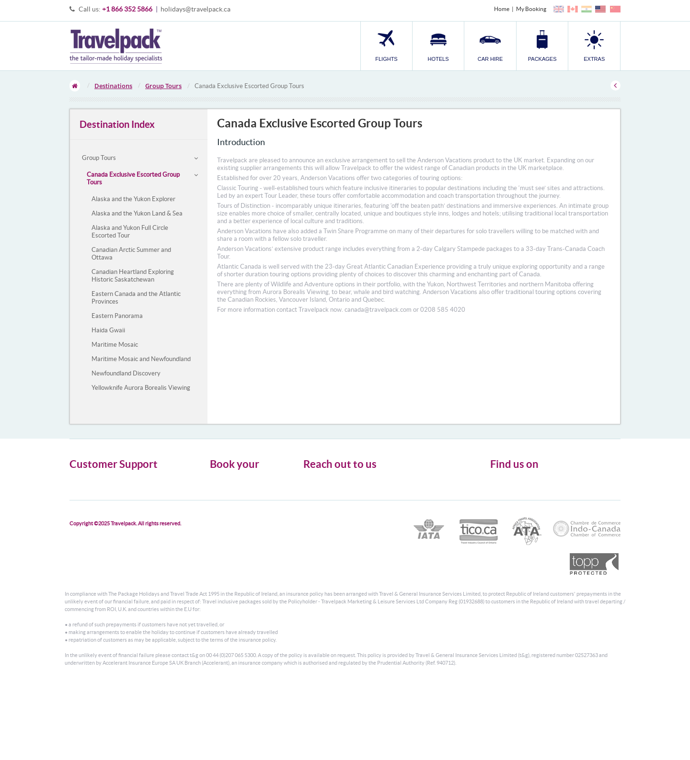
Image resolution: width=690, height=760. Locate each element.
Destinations (113, 85)
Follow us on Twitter (522, 484)
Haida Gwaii (108, 330)
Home (501, 9)
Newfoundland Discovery (126, 373)
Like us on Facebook (522, 499)
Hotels (218, 489)
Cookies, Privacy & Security (103, 497)
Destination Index (117, 124)
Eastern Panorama (117, 315)
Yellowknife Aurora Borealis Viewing (141, 387)
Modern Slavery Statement (102, 514)
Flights (218, 480)
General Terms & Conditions (104, 489)
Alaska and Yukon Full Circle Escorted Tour (130, 231)
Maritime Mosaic (115, 344)
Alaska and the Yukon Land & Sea (137, 213)
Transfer (220, 514)
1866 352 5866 (351, 521)
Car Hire (220, 497)
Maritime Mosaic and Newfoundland (141, 359)
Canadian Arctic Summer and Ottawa (131, 253)
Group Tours (163, 85)
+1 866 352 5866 (127, 9)
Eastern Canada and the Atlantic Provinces (136, 297)
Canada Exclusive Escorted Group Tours (133, 178)
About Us (81, 480)
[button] (594, 45)
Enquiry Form (86, 506)
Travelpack (115, 46)
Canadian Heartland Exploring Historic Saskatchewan (133, 275)
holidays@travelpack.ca (195, 9)
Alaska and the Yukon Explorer (133, 199)
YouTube (508, 514)
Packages (221, 506)
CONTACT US (319, 546)
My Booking (531, 9)
